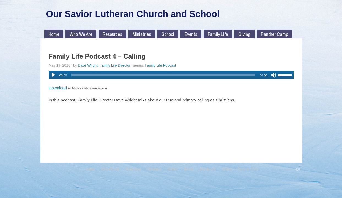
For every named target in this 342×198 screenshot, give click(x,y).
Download (58, 88)
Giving (244, 34)
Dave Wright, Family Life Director (104, 65)
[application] (171, 75)
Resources (112, 34)
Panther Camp (274, 34)
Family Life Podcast (160, 65)
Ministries (142, 34)
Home (53, 34)
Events (190, 34)
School (168, 34)
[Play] (53, 75)
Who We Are (81, 34)
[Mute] (273, 75)
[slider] (163, 75)
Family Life (218, 34)
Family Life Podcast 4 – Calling (97, 56)
